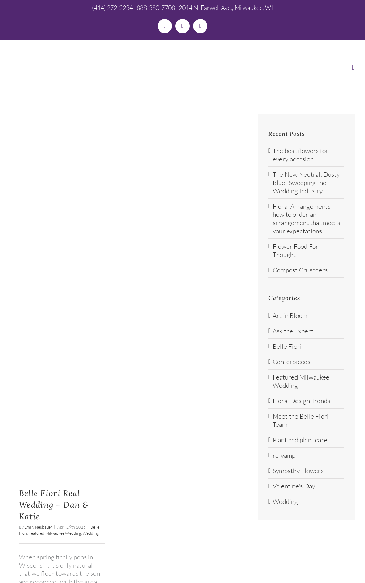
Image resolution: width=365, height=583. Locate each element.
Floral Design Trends (301, 401)
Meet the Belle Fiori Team (301, 420)
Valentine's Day (294, 486)
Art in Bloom (290, 315)
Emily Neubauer (38, 527)
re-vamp (284, 455)
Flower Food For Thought (295, 250)
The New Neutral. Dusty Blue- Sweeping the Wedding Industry (306, 182)
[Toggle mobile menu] (353, 67)
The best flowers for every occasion (300, 155)
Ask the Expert (293, 331)
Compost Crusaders (300, 270)
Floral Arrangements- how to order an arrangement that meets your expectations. (306, 218)
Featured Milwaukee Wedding (54, 533)
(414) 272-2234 (112, 7)
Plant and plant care (300, 440)
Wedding (91, 533)
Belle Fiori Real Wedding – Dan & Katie (53, 505)
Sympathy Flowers (298, 471)
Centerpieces (291, 362)
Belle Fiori (287, 346)
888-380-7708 (156, 7)
